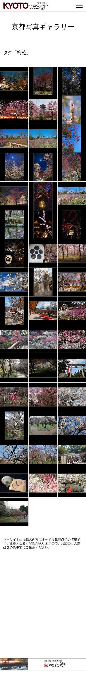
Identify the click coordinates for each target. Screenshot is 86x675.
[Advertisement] (43, 604)
